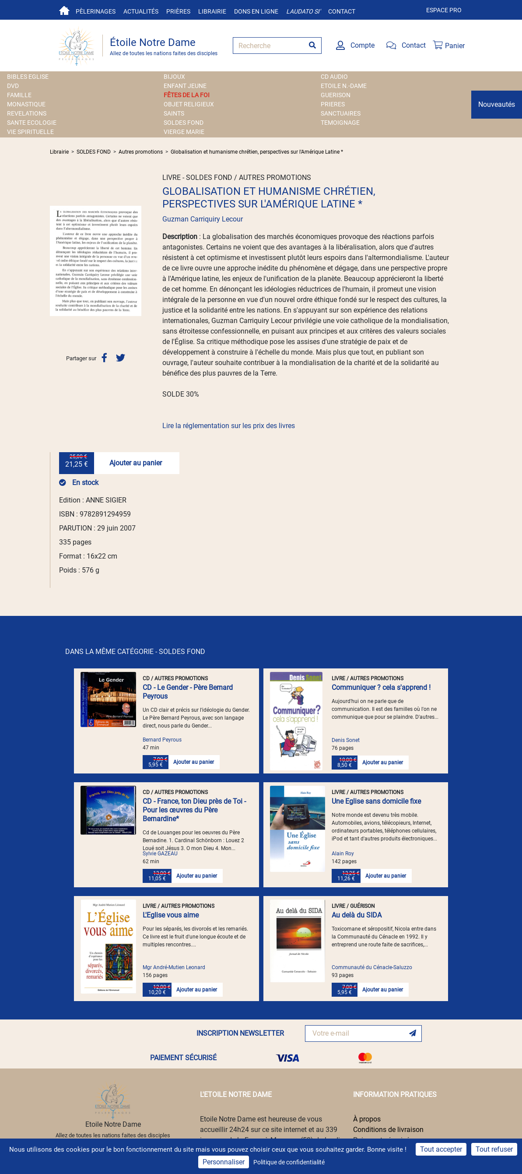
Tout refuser (494, 1149)
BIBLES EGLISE (28, 76)
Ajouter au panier (135, 463)
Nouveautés (496, 104)
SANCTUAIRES (341, 113)
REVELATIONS (26, 113)
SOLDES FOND (183, 122)
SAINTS (174, 113)
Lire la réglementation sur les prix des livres (228, 426)
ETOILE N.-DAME (344, 85)
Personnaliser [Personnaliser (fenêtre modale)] (224, 1162)
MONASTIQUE (26, 104)
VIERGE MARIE (184, 131)
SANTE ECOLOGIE (31, 122)
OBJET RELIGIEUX (189, 104)
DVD (13, 85)
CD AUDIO (334, 76)
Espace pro (444, 10)
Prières (178, 11)
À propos (367, 1119)
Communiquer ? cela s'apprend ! (381, 687)
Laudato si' (303, 11)
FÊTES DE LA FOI (187, 94)
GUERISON (335, 94)
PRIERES (333, 104)
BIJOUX (174, 76)
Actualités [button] (140, 11)
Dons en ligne (256, 11)
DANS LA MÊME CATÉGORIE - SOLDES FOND (135, 651)
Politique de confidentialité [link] (289, 1162)
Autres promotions (141, 152)
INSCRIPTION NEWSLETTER (240, 1033)
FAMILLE (19, 94)
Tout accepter (441, 1149)
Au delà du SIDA (357, 915)
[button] (56, 260)
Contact (341, 11)
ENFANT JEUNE (185, 85)
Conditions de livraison (388, 1129)
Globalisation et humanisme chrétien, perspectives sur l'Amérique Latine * (257, 152)
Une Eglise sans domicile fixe (376, 801)
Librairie (212, 11)
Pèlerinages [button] (96, 11)
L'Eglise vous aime (171, 915)
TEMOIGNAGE (340, 122)
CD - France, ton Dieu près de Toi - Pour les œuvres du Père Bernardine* (194, 810)
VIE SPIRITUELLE (30, 131)
